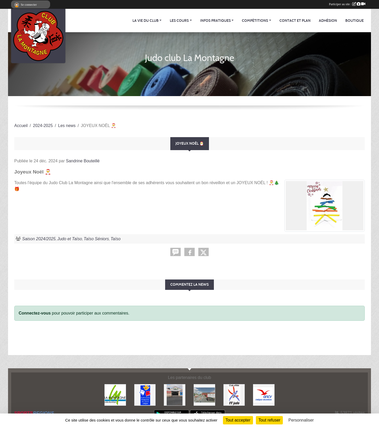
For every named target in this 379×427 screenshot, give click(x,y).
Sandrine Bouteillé (83, 161)
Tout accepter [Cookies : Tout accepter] (238, 420)
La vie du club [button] (145, 20)
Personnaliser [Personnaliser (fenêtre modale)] (301, 420)
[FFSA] (145, 394)
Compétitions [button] (255, 20)
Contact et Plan (295, 20)
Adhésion (328, 20)
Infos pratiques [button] (215, 20)
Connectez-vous (35, 313)
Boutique (354, 20)
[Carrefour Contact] (174, 394)
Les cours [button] (179, 20)
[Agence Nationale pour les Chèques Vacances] (264, 394)
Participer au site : (347, 4)
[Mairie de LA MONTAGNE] (115, 394)
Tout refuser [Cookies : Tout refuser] (269, 420)
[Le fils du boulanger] (204, 394)
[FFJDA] (234, 394)
